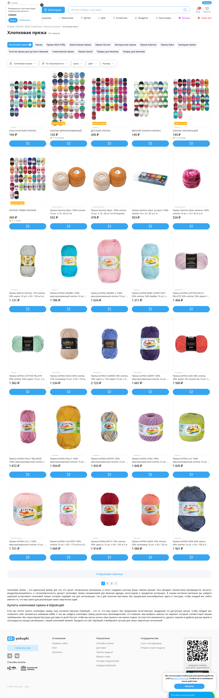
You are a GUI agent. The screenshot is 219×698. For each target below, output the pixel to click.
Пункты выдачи (104, 652)
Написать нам (22, 647)
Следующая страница (109, 574)
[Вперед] (116, 583)
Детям (85, 17)
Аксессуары (163, 17)
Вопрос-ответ (103, 656)
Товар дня (205, 17)
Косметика (120, 17)
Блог (54, 647)
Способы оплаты (105, 643)
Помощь (207, 2)
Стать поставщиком (151, 643)
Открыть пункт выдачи (153, 647)
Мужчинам (65, 17)
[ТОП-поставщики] (17, 655)
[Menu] (52, 10)
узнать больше (180, 678)
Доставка (101, 647)
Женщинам (43, 17)
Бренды (184, 17)
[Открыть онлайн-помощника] (191, 695)
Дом (101, 17)
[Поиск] (185, 10)
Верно (13, 20)
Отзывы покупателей (107, 661)
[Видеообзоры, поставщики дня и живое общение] (9, 655)
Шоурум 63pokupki (106, 665)
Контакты (57, 652)
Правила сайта (60, 643)
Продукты (141, 17)
